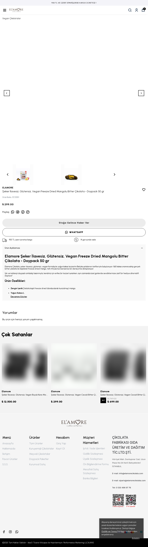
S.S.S (5, 464)
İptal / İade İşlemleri (94, 448)
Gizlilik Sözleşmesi (93, 453)
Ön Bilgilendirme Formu (96, 464)
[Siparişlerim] (136, 10)
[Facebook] (3, 531)
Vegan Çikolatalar (11, 18)
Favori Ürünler (10, 459)
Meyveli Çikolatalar (39, 453)
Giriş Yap (61, 443)
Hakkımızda (8, 448)
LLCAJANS (89, 543)
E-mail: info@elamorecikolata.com (127, 473)
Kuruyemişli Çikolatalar (41, 448)
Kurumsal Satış (37, 464)
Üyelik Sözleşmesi (93, 458)
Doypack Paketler (39, 459)
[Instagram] (10, 531)
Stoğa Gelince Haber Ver (74, 222)
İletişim (6, 453)
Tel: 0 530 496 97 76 (121, 487)
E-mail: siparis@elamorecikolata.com (129, 480)
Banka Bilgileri (90, 478)
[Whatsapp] (16, 531)
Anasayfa (7, 443)
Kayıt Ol (60, 448)
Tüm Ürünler (36, 443)
